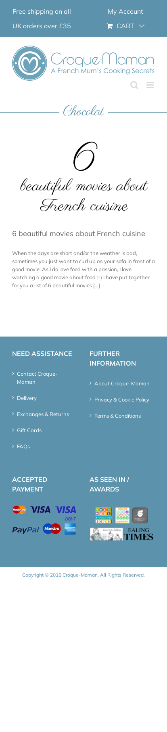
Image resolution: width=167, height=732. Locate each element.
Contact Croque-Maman (37, 377)
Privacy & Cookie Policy (121, 399)
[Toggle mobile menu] (150, 85)
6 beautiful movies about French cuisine (78, 233)
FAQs (23, 446)
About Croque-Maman (122, 383)
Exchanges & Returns (43, 414)
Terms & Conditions (117, 415)
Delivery (27, 398)
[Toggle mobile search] (134, 85)
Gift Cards (29, 430)
